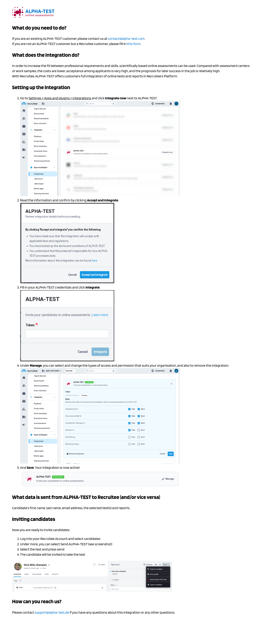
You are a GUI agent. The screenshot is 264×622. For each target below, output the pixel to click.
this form (133, 44)
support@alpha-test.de (52, 612)
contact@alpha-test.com (126, 38)
